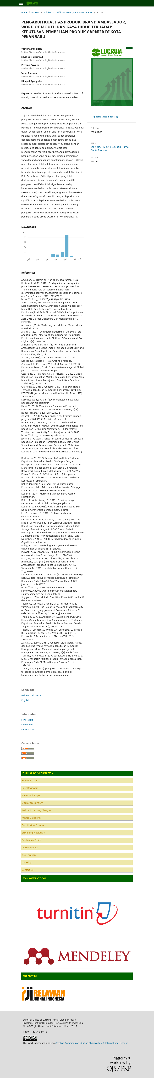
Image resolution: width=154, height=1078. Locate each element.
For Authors (27, 724)
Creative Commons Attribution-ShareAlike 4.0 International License (91, 1043)
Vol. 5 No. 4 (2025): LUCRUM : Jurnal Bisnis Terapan (68, 12)
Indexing (27, 862)
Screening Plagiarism (33, 832)
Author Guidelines (32, 817)
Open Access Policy (32, 802)
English (25, 700)
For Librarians (28, 729)
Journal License (30, 847)
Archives (35, 12)
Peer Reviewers (30, 787)
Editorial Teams (30, 780)
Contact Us (27, 869)
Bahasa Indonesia (31, 695)
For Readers (27, 719)
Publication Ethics (31, 840)
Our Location (29, 854)
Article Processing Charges (36, 810)
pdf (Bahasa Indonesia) (106, 116)
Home (24, 12)
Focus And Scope (31, 795)
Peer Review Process (33, 825)
